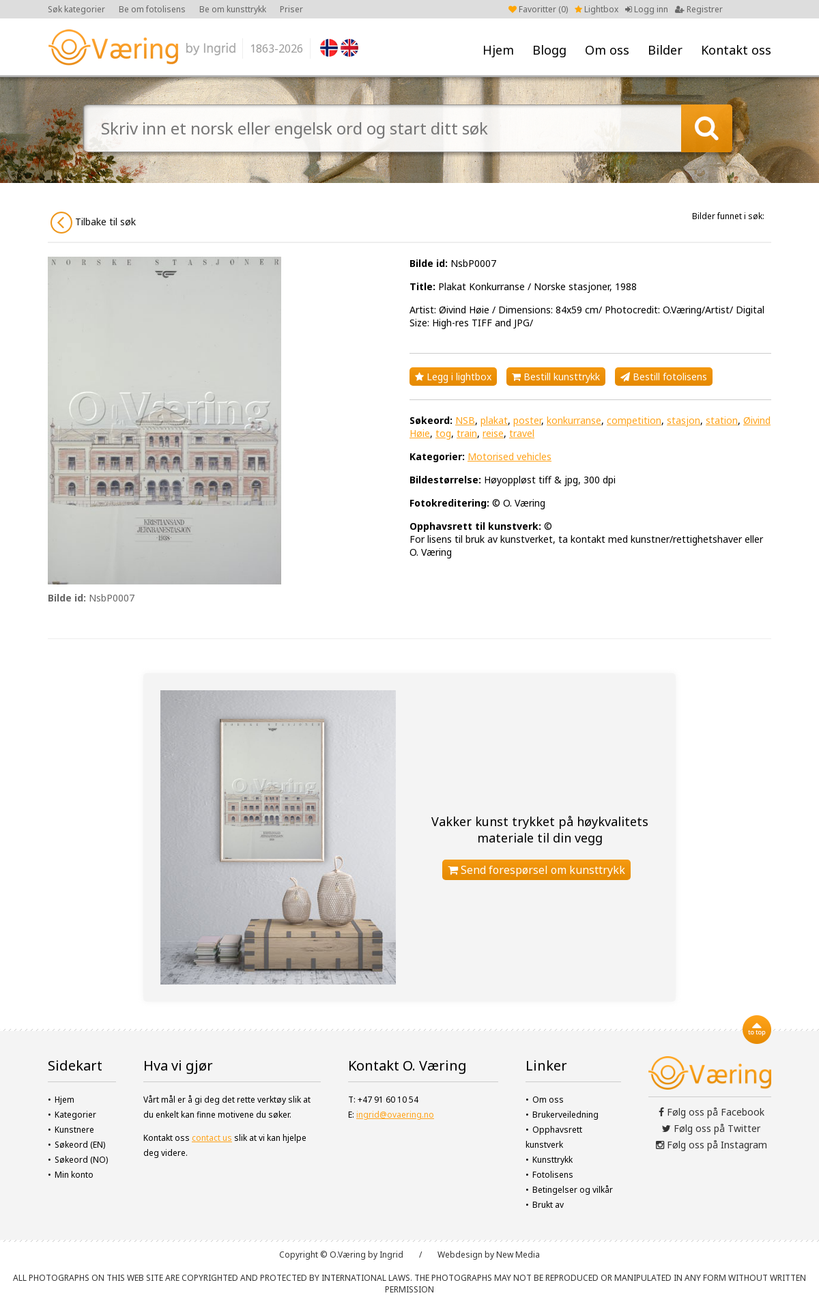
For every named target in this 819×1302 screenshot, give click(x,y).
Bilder (665, 50)
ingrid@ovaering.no (395, 1114)
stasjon (683, 420)
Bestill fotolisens (663, 376)
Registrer (699, 9)
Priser (291, 9)
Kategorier (75, 1114)
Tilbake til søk (93, 222)
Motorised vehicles (509, 456)
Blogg (549, 50)
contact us (212, 1138)
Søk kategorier (76, 9)
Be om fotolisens (152, 9)
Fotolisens (552, 1174)
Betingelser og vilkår (572, 1189)
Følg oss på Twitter (711, 1128)
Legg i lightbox (453, 376)
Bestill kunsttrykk (556, 376)
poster (527, 420)
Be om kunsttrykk (232, 9)
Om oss (607, 50)
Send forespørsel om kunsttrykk (536, 869)
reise (493, 433)
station (722, 420)
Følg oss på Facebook (711, 1111)
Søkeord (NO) (81, 1159)
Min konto (74, 1174)
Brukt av (548, 1205)
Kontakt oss (736, 50)
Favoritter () (538, 9)
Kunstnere (74, 1129)
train (467, 433)
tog (443, 433)
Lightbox (596, 9)
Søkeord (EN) (80, 1144)
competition (634, 420)
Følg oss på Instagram (711, 1144)
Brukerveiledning (565, 1114)
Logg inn (646, 9)
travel (521, 433)
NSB (465, 420)
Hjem (498, 50)
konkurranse (574, 420)
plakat (494, 420)
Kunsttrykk (552, 1159)
